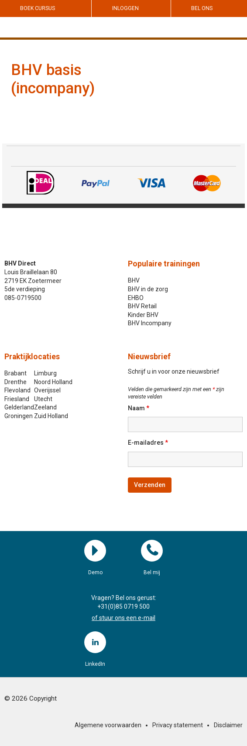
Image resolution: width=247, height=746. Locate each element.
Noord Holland (53, 381)
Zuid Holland (51, 415)
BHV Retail (142, 306)
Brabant (15, 373)
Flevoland (17, 390)
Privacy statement (177, 725)
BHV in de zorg (148, 289)
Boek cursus (37, 8)
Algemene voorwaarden (108, 725)
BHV (134, 280)
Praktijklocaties (32, 356)
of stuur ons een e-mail (123, 617)
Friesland (16, 398)
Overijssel (47, 390)
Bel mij (152, 551)
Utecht (43, 398)
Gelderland (19, 407)
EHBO (136, 297)
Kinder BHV (143, 314)
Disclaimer (228, 725)
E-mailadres (148, 442)
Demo (95, 551)
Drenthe (15, 381)
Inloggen (125, 8)
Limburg (45, 373)
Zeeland (45, 407)
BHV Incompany (150, 323)
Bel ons (202, 8)
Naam (138, 408)
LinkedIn (95, 642)
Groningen (18, 415)
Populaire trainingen (164, 263)
